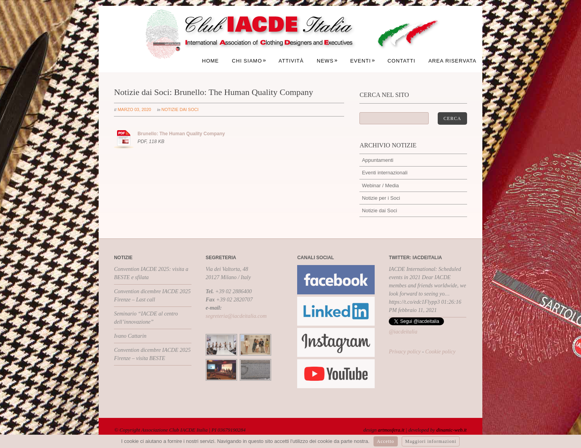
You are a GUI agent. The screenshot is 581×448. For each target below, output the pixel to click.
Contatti (401, 61)
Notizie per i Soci (381, 198)
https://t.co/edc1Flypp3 (414, 302)
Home (210, 61)
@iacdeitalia (403, 332)
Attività (291, 61)
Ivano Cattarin (130, 336)
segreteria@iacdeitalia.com (236, 316)
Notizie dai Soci (179, 109)
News (327, 61)
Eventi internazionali (384, 173)
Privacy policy (404, 352)
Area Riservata (452, 61)
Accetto (385, 441)
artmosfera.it (391, 430)
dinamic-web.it (451, 430)
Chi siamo (249, 61)
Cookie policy (440, 352)
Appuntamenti (377, 160)
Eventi (362, 61)
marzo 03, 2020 (134, 109)
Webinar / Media (380, 185)
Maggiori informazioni (430, 441)
